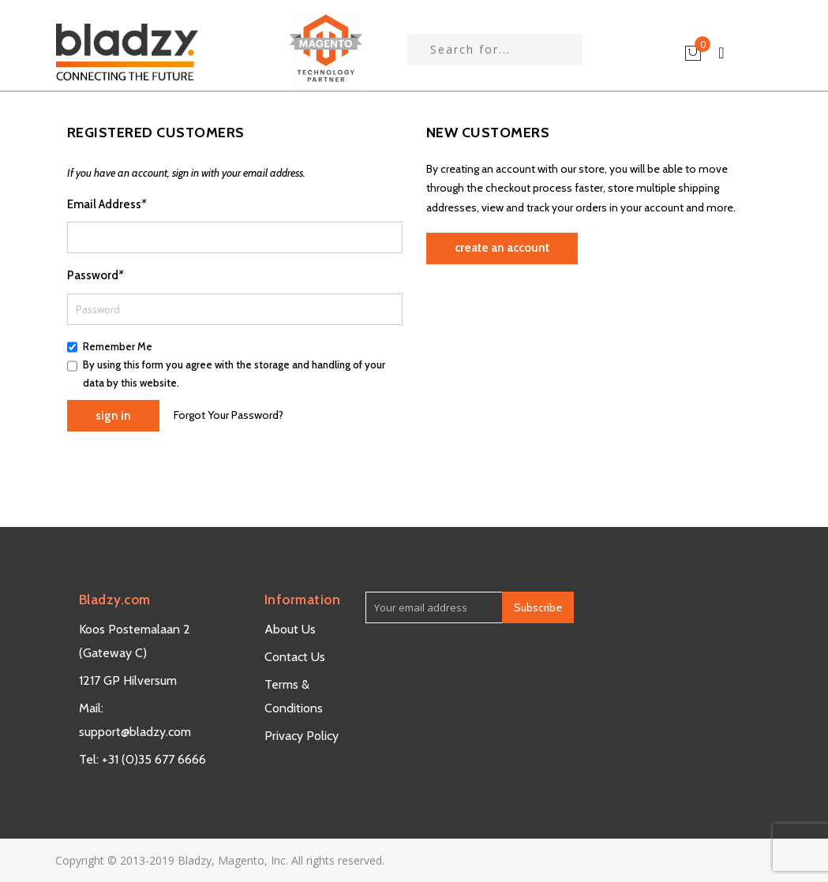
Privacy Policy (301, 735)
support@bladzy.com (135, 731)
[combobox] (495, 49)
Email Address (106, 204)
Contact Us (294, 656)
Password (95, 275)
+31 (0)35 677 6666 (154, 759)
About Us (290, 629)
